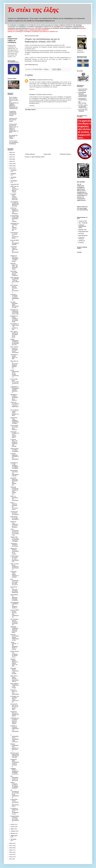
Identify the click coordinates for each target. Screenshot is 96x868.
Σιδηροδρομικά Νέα (83, 231)
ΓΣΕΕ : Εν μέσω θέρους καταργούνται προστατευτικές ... (14, 566)
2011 (10, 859)
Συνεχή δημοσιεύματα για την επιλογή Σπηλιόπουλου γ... (14, 373)
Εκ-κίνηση (80, 242)
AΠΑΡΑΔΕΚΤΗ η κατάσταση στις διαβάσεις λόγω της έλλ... (14, 227)
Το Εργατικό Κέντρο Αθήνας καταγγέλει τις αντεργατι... (14, 574)
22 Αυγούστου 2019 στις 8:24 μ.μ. (44, 79)
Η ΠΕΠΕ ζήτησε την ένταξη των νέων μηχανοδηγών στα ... (14, 558)
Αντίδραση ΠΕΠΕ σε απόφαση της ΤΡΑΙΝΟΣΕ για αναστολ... (14, 771)
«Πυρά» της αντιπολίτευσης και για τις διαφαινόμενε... (14, 405)
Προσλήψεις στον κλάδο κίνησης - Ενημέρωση (14, 273)
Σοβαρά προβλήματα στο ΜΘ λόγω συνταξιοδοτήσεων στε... (14, 342)
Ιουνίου (13, 826)
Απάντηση (32, 89)
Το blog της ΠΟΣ (82, 221)
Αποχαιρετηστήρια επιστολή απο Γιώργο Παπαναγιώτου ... (14, 818)
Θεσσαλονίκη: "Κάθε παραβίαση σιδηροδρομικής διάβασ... (14, 420)
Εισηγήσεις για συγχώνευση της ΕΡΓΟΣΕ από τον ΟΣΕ (14, 312)
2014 (10, 852)
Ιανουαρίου (13, 839)
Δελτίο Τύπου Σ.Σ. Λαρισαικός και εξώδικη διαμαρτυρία (14, 589)
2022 (10, 161)
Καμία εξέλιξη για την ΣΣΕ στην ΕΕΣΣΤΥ (14, 518)
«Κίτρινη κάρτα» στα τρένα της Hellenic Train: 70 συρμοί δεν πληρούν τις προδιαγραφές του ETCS (13, 128)
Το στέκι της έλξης (33, 9)
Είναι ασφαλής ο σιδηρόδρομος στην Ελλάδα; (14, 685)
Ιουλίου (13, 824)
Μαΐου (12, 829)
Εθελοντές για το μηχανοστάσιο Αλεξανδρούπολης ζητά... (14, 755)
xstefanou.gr (81, 240)
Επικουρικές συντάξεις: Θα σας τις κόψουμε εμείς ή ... (14, 434)
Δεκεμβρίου (14, 170)
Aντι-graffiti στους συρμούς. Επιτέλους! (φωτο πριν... (14, 196)
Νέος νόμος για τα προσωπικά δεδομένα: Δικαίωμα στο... (14, 364)
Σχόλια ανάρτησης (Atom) (37, 157)
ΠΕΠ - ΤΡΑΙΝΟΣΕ (82, 223)
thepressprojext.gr (83, 235)
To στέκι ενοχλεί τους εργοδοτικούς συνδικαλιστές (13, 142)
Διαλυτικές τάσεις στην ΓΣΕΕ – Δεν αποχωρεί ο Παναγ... (14, 266)
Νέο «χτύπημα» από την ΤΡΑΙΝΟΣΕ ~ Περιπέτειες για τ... (14, 622)
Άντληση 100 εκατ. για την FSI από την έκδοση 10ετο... (14, 706)
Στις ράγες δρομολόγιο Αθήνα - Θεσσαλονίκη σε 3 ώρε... (14, 304)
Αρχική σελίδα (47, 154)
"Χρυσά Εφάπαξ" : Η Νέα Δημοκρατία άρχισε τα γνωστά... (14, 646)
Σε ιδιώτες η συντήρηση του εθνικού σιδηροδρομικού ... (14, 297)
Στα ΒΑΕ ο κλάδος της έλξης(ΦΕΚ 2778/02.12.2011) (83, 106)
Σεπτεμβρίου (14, 180)
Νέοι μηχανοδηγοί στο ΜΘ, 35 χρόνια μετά (14, 778)
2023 (10, 159)
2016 (10, 847)
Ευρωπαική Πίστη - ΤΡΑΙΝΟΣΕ (83, 110)
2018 (10, 843)
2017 (10, 845)
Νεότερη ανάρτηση (30, 154)
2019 (10, 168)
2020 (10, 165)
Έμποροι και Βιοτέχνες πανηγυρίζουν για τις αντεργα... (14, 551)
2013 (10, 854)
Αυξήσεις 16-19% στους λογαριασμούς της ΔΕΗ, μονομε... (14, 258)
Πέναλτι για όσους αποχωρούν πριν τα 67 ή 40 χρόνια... (14, 524)
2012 (10, 856)
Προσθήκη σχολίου (30, 109)
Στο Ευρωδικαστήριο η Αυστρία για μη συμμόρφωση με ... (14, 794)
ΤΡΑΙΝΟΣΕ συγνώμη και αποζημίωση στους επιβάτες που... (14, 491)
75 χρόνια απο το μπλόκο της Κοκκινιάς (14, 513)
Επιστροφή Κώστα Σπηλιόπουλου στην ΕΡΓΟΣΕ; (14, 671)
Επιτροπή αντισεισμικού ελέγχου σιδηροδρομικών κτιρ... (14, 637)
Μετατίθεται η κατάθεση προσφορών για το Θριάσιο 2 (14, 397)
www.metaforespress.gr (31, 64)
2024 (10, 157)
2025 (10, 154)
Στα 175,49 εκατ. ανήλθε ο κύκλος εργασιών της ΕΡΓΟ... (14, 412)
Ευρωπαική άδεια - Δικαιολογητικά (83, 89)
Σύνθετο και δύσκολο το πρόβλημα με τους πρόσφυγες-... (14, 210)
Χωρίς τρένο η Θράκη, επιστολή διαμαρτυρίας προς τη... (14, 678)
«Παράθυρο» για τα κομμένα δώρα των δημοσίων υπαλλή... (14, 720)
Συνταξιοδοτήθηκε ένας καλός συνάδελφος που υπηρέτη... (14, 218)
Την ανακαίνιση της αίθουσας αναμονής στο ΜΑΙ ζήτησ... (14, 204)
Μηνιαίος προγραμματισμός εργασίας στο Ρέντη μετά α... (14, 747)
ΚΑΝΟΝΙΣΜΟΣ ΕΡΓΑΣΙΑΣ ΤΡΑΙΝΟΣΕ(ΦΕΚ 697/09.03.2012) (82, 94)
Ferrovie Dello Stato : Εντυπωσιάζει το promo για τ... (14, 381)
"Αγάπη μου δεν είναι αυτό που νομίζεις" (13, 120)
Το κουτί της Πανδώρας (81, 238)
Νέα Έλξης (81, 233)
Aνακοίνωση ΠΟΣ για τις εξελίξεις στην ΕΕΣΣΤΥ (14, 713)
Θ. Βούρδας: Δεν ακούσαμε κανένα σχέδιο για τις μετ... (14, 699)
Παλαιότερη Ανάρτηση (65, 154)
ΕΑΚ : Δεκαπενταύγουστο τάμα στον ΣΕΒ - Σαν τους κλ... (14, 582)
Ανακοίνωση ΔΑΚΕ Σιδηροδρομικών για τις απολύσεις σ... (14, 763)
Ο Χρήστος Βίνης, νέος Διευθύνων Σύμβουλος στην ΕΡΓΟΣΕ (14, 443)
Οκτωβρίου (13, 177)
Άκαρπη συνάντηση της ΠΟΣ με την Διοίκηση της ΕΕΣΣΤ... (14, 785)
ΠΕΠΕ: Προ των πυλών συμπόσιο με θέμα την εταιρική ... (14, 189)
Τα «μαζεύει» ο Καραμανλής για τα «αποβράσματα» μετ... (14, 811)
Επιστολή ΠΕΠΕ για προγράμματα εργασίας (14, 242)
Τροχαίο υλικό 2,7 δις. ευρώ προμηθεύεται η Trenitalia (14, 539)
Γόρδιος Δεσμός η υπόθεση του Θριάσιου (14, 450)
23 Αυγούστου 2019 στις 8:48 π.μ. (44, 94)
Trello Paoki (32, 79)
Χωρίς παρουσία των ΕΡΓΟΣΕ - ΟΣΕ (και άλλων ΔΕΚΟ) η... (14, 280)
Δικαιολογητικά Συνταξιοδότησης (82, 99)
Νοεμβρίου (13, 173)
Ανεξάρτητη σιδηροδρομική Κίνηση (82, 226)
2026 (10, 152)
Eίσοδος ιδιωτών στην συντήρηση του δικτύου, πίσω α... (14, 654)
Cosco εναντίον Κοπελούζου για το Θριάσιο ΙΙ (14, 427)
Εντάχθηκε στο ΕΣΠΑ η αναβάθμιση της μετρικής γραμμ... (14, 318)
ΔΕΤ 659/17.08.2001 (82, 102)
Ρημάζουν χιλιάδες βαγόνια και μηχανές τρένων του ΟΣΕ (14, 662)
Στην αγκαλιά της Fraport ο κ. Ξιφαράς (13, 137)
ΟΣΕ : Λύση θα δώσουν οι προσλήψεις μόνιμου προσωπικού (14, 349)
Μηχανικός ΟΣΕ (82, 229)
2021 (10, 163)
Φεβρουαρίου (14, 835)
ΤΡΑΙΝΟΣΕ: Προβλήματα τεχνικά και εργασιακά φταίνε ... (14, 629)
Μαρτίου (13, 833)
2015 (10, 850)
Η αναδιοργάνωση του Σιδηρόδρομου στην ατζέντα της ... (14, 738)
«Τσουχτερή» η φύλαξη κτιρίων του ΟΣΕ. (14, 356)
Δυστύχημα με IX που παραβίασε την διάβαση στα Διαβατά (14, 465)
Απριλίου (13, 831)
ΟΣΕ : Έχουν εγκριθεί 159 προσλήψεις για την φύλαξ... (14, 334)
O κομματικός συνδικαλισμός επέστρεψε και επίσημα (12, 113)
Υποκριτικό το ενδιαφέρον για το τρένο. (14, 545)
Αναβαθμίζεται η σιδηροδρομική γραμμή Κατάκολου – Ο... (14, 389)
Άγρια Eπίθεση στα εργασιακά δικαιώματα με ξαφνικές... (14, 597)
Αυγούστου (14, 184)
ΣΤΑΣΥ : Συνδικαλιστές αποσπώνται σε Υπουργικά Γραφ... (14, 532)
